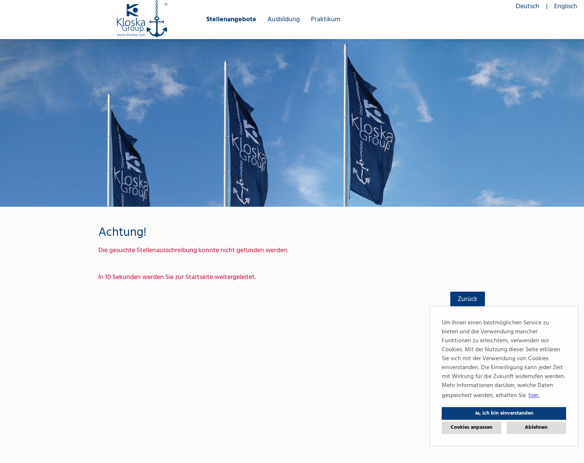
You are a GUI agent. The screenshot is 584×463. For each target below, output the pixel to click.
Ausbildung (283, 19)
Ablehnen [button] (536, 427)
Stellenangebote (231, 19)
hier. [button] (534, 395)
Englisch (565, 6)
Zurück (467, 299)
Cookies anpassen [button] (471, 427)
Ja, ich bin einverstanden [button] (504, 413)
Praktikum (325, 19)
